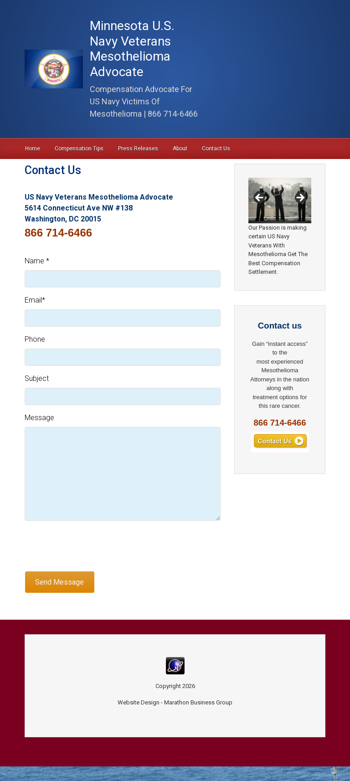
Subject (37, 378)
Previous (260, 198)
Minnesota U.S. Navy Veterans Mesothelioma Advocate (132, 48)
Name (37, 261)
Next (300, 198)
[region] (279, 200)
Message (39, 417)
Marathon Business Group (198, 702)
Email (35, 300)
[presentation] (94, 546)
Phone (35, 339)
